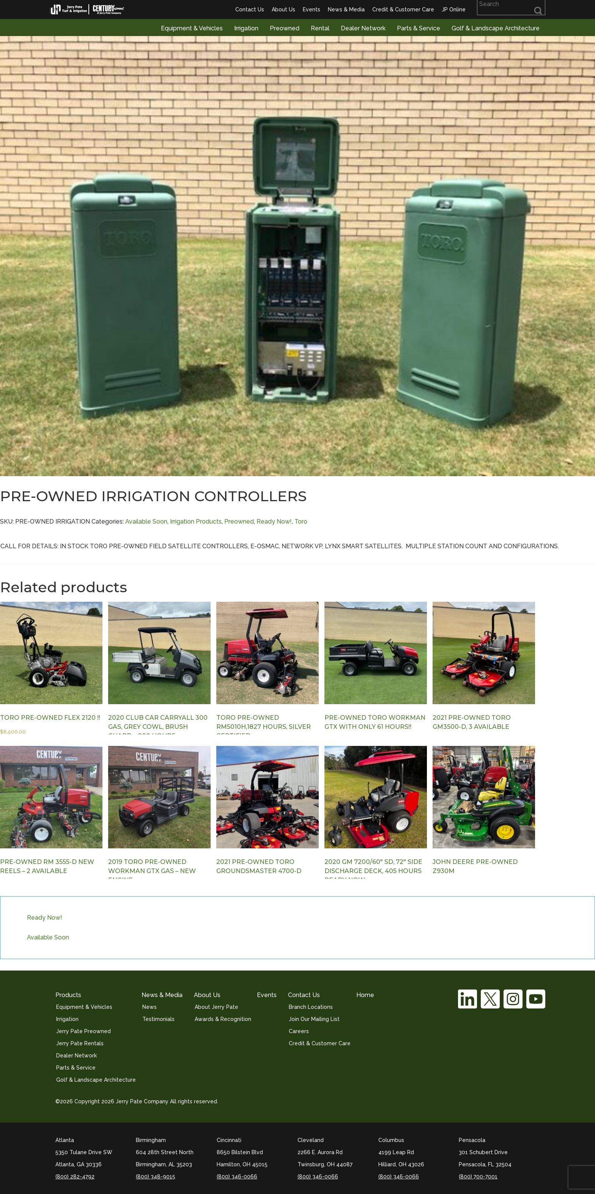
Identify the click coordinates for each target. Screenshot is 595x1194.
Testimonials (158, 1019)
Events (311, 9)
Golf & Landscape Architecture (496, 28)
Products (68, 995)
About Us (283, 9)
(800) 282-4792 (74, 1177)
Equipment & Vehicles (192, 28)
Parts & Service (418, 28)
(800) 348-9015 (155, 1177)
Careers (299, 1031)
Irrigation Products (196, 521)
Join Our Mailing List (314, 1019)
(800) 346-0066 (237, 1177)
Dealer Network (363, 28)
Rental (320, 28)
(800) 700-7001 (478, 1177)
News (149, 1007)
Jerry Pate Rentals (80, 1043)
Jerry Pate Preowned (83, 1031)
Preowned (284, 28)
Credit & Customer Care (403, 9)
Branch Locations (311, 1007)
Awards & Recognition (223, 1019)
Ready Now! (274, 521)
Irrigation (246, 28)
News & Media (346, 9)
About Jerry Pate (216, 1007)
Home (365, 995)
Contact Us (249, 9)
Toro (300, 521)
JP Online (454, 9)
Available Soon (146, 521)
